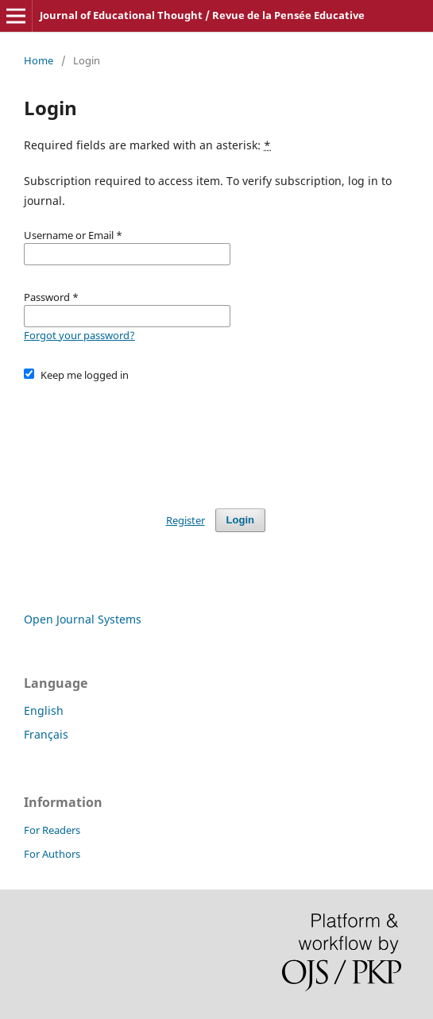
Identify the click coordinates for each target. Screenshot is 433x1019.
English (44, 710)
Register (185, 520)
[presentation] (144, 438)
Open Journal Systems (82, 619)
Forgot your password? (79, 335)
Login (240, 520)
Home (38, 60)
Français (46, 734)
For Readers (52, 830)
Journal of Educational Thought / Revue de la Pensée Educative (202, 15)
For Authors (52, 854)
